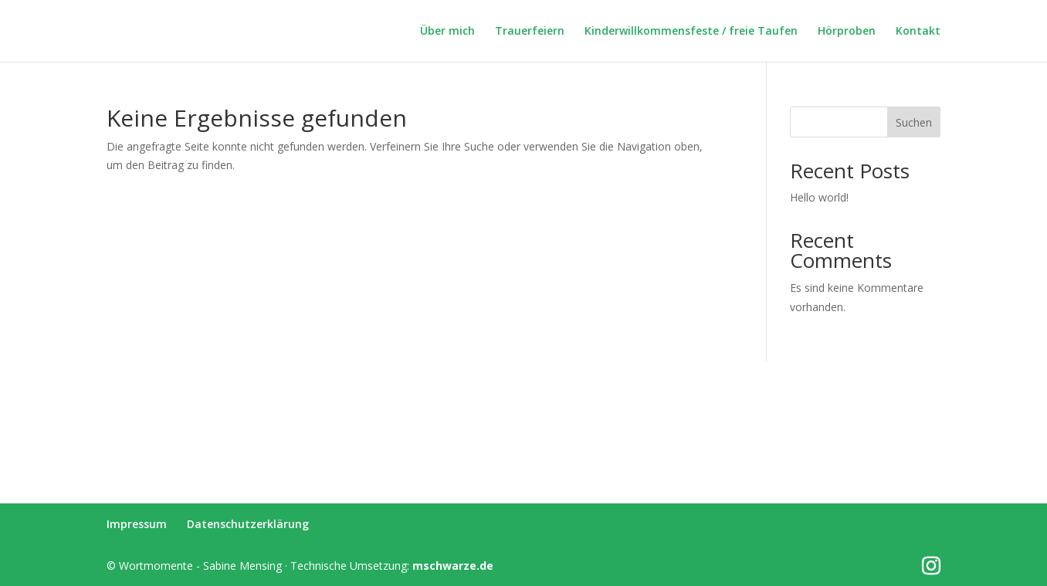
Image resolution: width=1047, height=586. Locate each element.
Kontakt (918, 31)
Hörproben (847, 31)
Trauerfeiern (529, 31)
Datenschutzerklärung (248, 524)
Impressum (137, 524)
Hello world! (819, 197)
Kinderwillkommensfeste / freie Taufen (691, 31)
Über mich (447, 31)
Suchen (914, 122)
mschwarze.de (452, 565)
